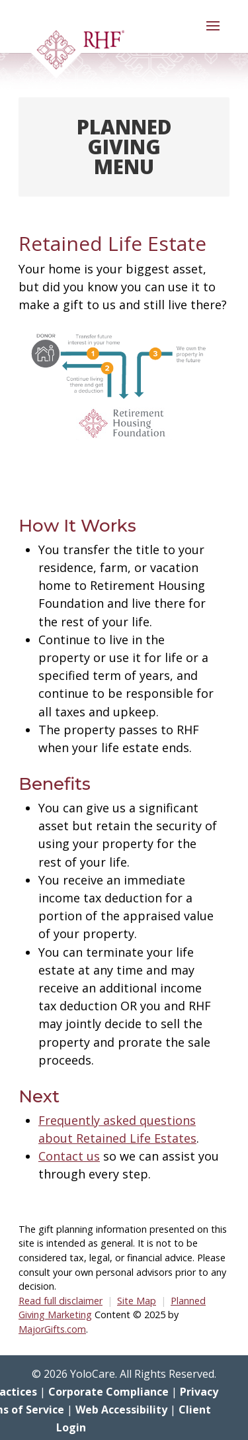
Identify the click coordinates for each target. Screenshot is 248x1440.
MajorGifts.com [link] (52, 1329)
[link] (77, 53)
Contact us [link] (69, 1156)
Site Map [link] (136, 1300)
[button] (213, 34)
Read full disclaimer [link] (61, 1300)
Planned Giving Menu (124, 146)
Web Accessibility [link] (121, 1409)
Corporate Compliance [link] (108, 1391)
